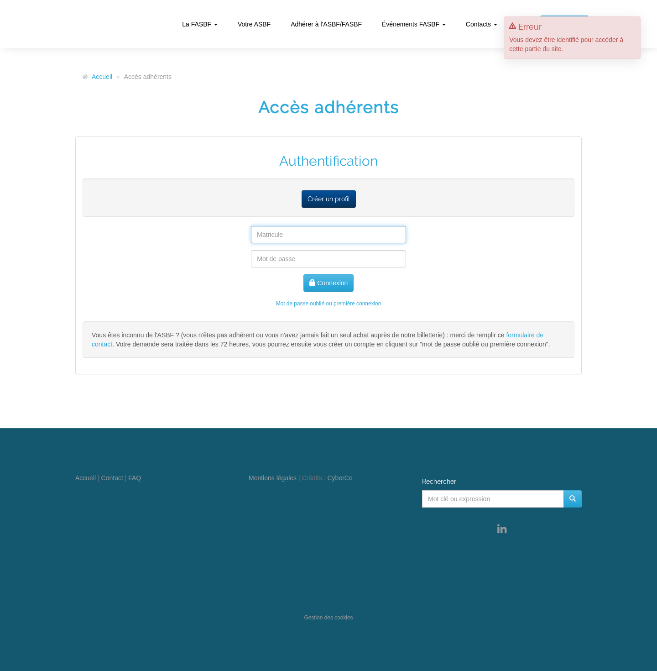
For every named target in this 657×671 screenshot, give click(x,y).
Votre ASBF (254, 24)
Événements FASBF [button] (414, 24)
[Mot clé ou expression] (493, 499)
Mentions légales (273, 478)
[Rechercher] (572, 499)
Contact (112, 478)
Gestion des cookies (328, 617)
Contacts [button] (481, 24)
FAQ (134, 478)
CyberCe (340, 478)
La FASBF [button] (200, 24)
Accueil (102, 76)
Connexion (328, 283)
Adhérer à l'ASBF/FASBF (326, 24)
